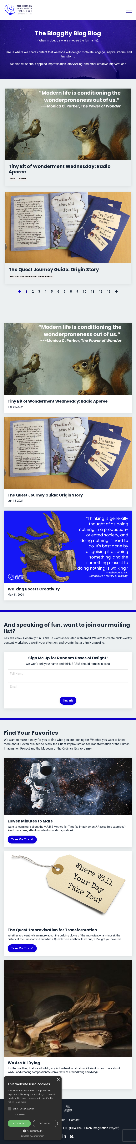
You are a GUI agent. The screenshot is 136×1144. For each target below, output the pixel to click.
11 (92, 291)
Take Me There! (22, 839)
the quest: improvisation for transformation (31, 276)
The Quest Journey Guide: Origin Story (54, 270)
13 (108, 291)
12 (100, 291)
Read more (20, 1101)
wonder (22, 179)
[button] (33, 1130)
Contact (74, 1120)
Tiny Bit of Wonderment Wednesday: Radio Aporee (60, 169)
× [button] (58, 1079)
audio (12, 179)
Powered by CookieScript (32, 1136)
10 (84, 291)
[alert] (33, 1108)
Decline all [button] (45, 1123)
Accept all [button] (19, 1123)
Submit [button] (68, 700)
